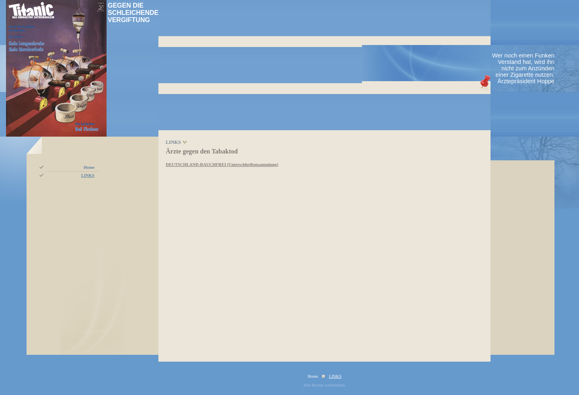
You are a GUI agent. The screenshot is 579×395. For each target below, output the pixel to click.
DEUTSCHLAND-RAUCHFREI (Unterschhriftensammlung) (222, 164)
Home (89, 167)
